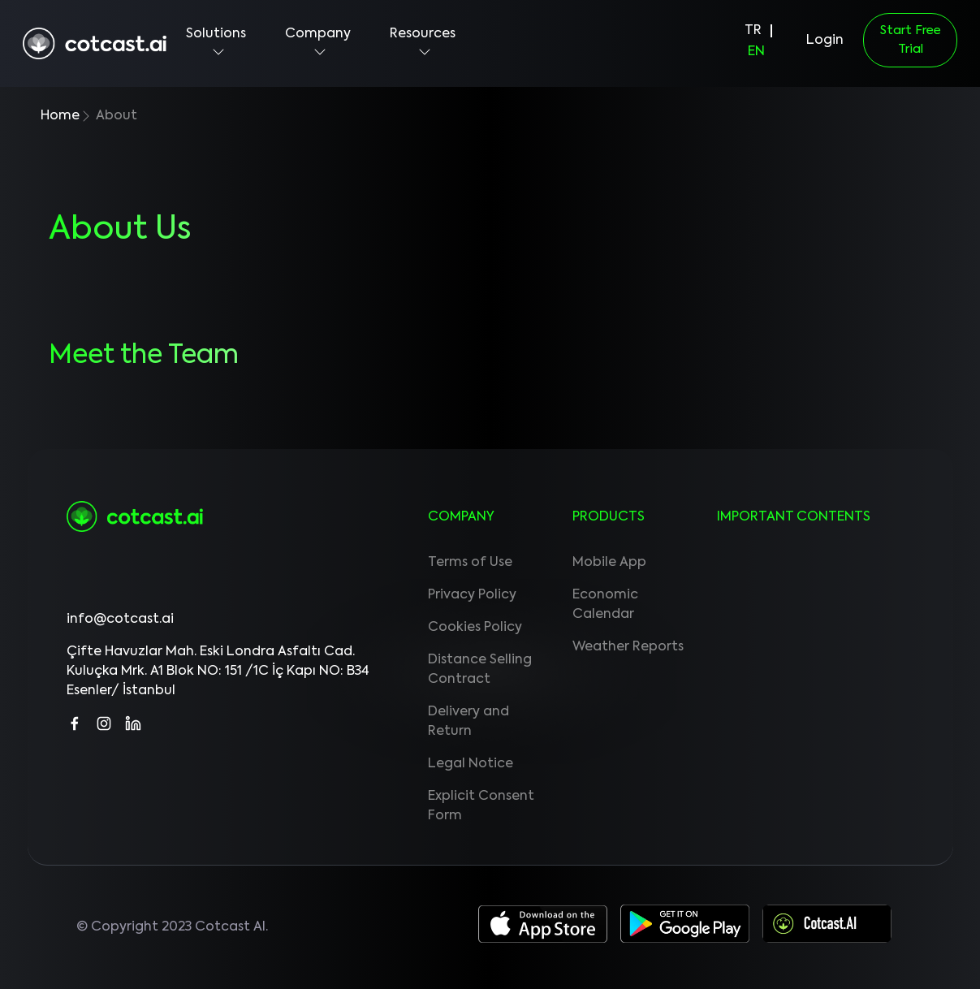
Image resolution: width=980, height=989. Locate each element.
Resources (422, 43)
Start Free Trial (910, 39)
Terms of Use (470, 562)
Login (825, 40)
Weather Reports (628, 647)
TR (753, 30)
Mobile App (609, 562)
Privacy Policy (472, 595)
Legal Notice (470, 764)
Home (60, 116)
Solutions (216, 43)
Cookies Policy (475, 627)
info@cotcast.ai (120, 619)
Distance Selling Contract (480, 670)
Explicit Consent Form (481, 806)
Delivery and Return (468, 722)
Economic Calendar (605, 605)
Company (318, 43)
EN (756, 51)
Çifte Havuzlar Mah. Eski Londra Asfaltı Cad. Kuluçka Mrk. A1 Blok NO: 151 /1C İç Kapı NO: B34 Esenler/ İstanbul (218, 671)
